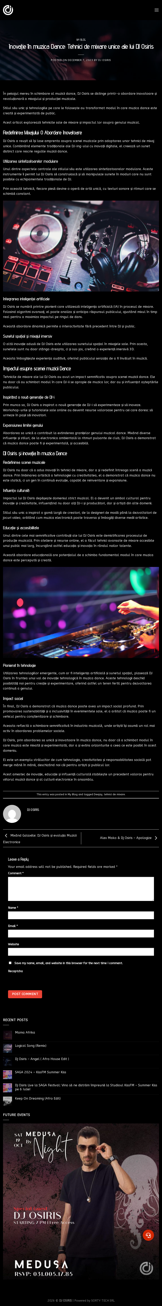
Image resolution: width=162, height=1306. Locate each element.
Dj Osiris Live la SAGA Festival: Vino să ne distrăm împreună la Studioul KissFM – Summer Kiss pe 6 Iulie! (86, 1087)
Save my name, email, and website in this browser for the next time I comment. (68, 963)
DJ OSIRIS (104, 60)
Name (13, 908)
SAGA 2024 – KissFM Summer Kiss (40, 1072)
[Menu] (156, 10)
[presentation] (35, 988)
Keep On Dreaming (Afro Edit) (38, 1098)
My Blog (81, 39)
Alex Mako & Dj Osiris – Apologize (129, 838)
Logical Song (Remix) (30, 1046)
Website (13, 944)
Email (13, 926)
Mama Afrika (25, 1032)
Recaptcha (15, 971)
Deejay (98, 794)
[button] (148, 1235)
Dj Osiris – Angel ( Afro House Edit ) (42, 1059)
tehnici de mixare (114, 794)
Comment (15, 873)
